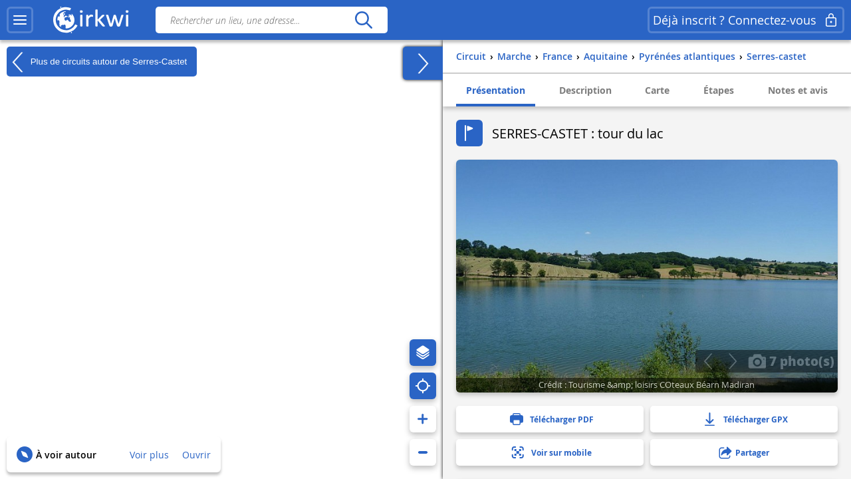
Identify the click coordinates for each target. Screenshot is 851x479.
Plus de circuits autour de (97, 62)
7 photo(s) (791, 360)
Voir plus (149, 454)
